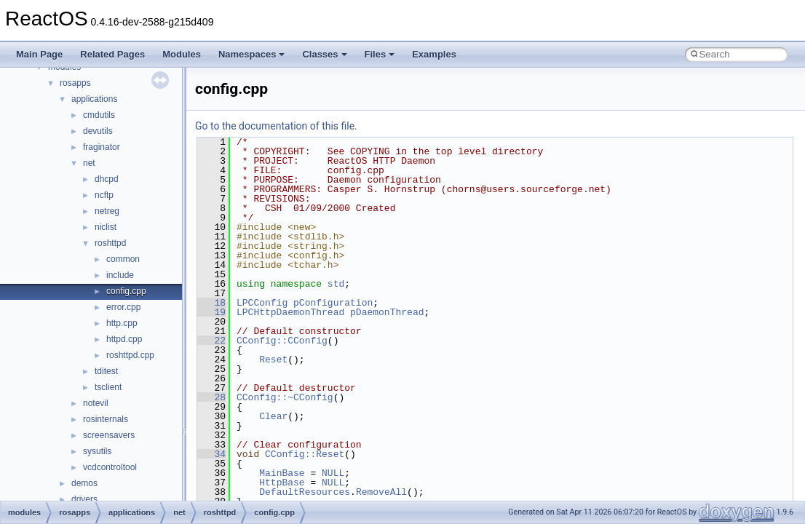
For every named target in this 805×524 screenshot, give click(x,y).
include (120, 275)
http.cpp (122, 323)
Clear (273, 416)
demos (84, 483)
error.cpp (123, 307)
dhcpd (107, 179)
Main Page (39, 54)
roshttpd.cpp (130, 355)
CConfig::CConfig (282, 340)
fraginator (101, 147)
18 (211, 302)
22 (211, 340)
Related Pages (112, 54)
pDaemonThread (387, 312)
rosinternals (105, 419)
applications (94, 99)
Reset (273, 359)
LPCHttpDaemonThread (290, 312)
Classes (324, 54)
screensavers (109, 435)
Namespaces (251, 54)
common (123, 259)
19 (211, 312)
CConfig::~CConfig (285, 397)
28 (211, 397)
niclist (105, 227)
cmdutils (99, 115)
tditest (106, 371)
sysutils (97, 451)
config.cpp (126, 291)
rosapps (75, 83)
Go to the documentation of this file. (276, 126)
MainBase (281, 473)
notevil (95, 403)
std (336, 283)
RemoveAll (381, 492)
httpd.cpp (124, 339)
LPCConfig (262, 302)
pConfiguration (333, 302)
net (89, 163)
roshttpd (110, 243)
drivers (84, 499)
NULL (333, 473)
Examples (434, 54)
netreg (107, 211)
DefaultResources (304, 492)
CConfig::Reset (304, 454)
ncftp (104, 195)
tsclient (108, 387)
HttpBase (281, 482)
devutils (98, 131)
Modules (181, 54)
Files (380, 54)
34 (211, 454)
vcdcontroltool (110, 467)
